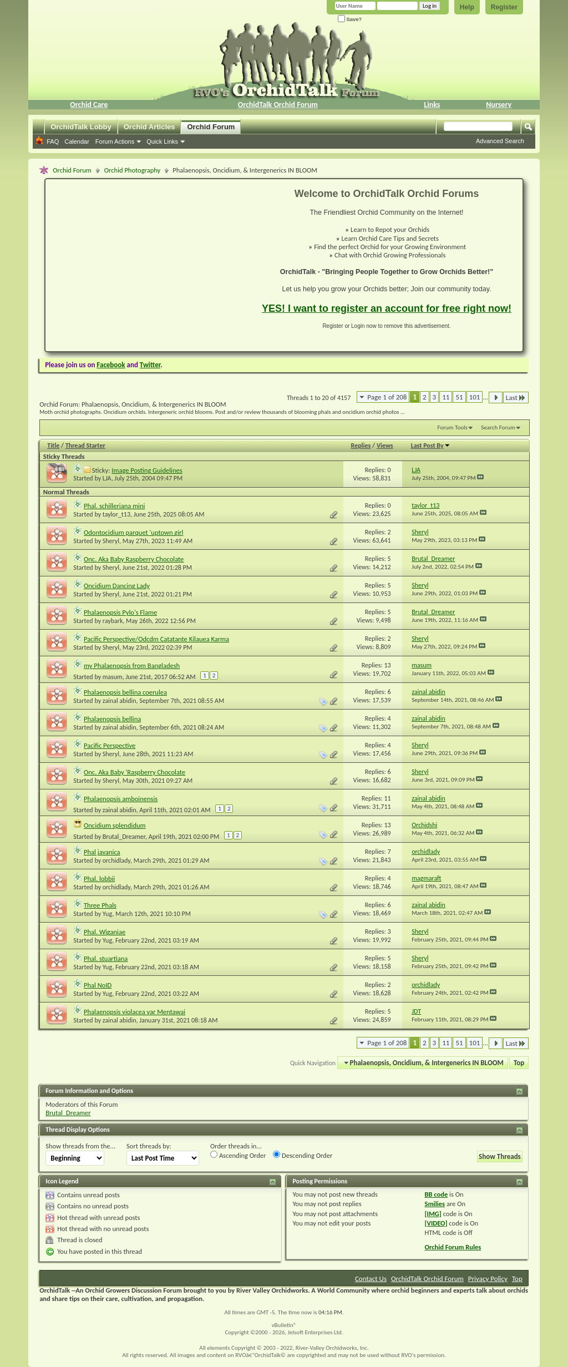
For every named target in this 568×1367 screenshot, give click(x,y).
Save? (350, 19)
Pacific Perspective (109, 745)
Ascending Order (238, 1155)
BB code (436, 1194)
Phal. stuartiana (106, 958)
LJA (107, 478)
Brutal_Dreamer (124, 837)
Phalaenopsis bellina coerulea (125, 692)
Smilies (434, 1203)
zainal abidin (119, 701)
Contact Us (371, 1278)
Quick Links (162, 141)
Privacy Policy (488, 1278)
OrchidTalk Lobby (80, 127)
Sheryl (111, 541)
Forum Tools (453, 427)
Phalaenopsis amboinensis (121, 798)
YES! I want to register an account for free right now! (386, 308)
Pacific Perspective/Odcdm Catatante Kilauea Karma (156, 639)
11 (445, 397)
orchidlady (116, 860)
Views (385, 445)
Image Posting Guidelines (146, 470)
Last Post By (430, 445)
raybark (113, 621)
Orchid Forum (211, 127)
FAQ (53, 141)
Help (467, 7)
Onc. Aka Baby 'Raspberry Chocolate (134, 772)
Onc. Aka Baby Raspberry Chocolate (134, 559)
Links (432, 104)
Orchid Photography (132, 170)
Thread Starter (85, 445)
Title (53, 445)
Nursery (498, 104)
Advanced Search (500, 141)
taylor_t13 (116, 514)
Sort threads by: (148, 1146)
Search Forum (498, 427)
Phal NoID (97, 985)
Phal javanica (102, 852)
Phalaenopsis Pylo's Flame (120, 612)
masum (113, 677)
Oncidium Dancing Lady (117, 585)
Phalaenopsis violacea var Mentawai (134, 1011)
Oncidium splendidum (114, 825)
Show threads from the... (80, 1146)
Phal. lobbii (99, 878)
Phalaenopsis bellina (112, 719)
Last (516, 397)
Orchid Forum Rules (452, 1247)
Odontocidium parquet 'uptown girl (133, 532)
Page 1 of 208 (387, 397)
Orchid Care (89, 104)
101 (474, 397)
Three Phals (100, 905)
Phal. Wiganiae (104, 932)
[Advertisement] (147, 265)
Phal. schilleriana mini (114, 506)
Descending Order (302, 1155)
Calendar (76, 141)
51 (459, 397)
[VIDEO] (435, 1223)
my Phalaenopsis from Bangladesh (132, 665)
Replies (361, 445)
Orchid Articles (149, 127)
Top (519, 1063)
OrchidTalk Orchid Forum (278, 104)
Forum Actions (114, 141)
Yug (107, 914)
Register (504, 7)
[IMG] (432, 1213)
